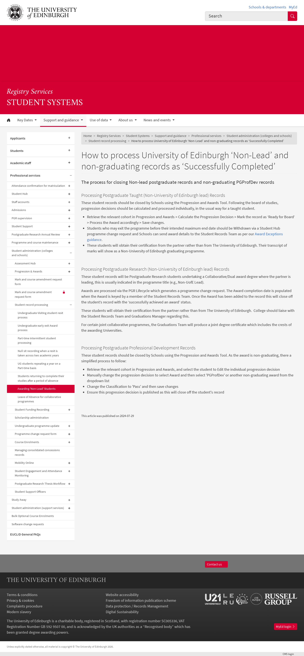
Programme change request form (36, 434)
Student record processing (31, 305)
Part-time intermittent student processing (37, 340)
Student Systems (138, 136)
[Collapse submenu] (71, 175)
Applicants (17, 138)
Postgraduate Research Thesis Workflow (40, 484)
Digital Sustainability (122, 611)
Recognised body (158, 626)
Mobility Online (24, 463)
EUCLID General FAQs (25, 534)
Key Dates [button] (25, 120)
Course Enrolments (27, 442)
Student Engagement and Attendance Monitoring (38, 473)
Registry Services (30, 92)
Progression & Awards (28, 271)
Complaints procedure (24, 606)
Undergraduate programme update (37, 426)
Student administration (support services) (38, 508)
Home (87, 136)
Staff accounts (20, 202)
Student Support (22, 226)
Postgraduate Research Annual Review (36, 234)
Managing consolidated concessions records (37, 452)
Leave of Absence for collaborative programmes (39, 399)
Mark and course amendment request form (38, 281)
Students (16, 151)
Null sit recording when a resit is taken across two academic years (38, 353)
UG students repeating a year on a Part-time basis (39, 366)
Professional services (25, 175)
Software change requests (28, 524)
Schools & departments (267, 7)
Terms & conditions (22, 594)
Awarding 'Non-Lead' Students (37, 389)
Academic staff (20, 163)
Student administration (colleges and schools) (32, 253)
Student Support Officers (30, 492)
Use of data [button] (99, 120)
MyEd (293, 7)
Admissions (19, 210)
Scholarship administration (32, 417)
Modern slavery (19, 611)
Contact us (216, 564)
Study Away (19, 500)
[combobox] (246, 16)
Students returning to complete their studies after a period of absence (41, 378)
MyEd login (285, 626)
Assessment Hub (25, 263)
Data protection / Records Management (137, 606)
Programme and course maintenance (35, 242)
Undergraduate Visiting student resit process (40, 315)
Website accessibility (122, 594)
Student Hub (20, 194)
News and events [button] (158, 120)
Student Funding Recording (32, 409)
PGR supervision (22, 218)
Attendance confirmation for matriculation (38, 186)
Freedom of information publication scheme (141, 600)
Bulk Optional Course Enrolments (33, 516)
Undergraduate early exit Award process (38, 328)
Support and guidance (170, 136)
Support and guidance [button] (61, 120)
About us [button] (126, 120)
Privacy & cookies (20, 600)
